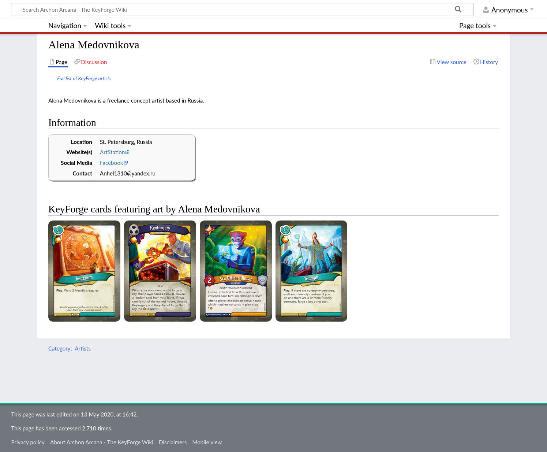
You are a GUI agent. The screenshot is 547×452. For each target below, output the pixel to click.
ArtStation (112, 152)
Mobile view (207, 442)
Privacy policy (27, 442)
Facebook (111, 162)
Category (59, 348)
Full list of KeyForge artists (84, 78)
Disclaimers (173, 442)
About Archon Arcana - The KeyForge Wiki (101, 442)
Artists (83, 348)
